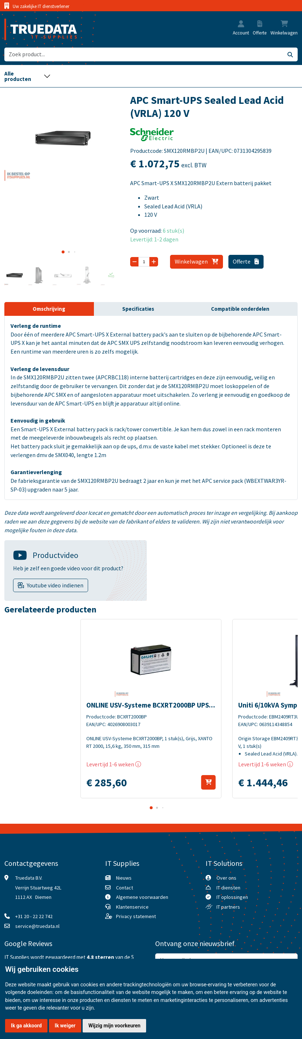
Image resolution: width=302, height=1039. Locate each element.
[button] (241, 24)
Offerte (246, 261)
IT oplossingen (232, 897)
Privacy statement (136, 916)
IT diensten (228, 887)
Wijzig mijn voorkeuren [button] (114, 1025)
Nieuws (124, 878)
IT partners (228, 907)
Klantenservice (132, 907)
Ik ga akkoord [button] (26, 1025)
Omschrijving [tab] (49, 308)
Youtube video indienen (55, 585)
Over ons (226, 878)
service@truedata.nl (37, 926)
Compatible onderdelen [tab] (240, 308)
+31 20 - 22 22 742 (34, 916)
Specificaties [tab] (138, 308)
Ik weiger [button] (65, 1025)
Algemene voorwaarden (142, 897)
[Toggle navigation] (27, 76)
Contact (124, 887)
